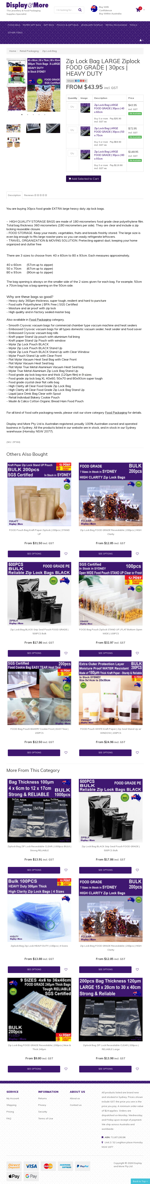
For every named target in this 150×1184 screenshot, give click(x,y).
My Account (12, 1098)
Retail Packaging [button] (116, 25)
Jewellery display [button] (92, 25)
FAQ (8, 1118)
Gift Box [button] (49, 25)
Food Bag (14, 25)
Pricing (10, 1111)
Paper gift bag (32, 25)
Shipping (11, 1105)
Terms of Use (45, 1118)
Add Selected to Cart (84, 178)
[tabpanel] (33, 85)
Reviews (35, 195)
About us (75, 1098)
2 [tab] (28, 115)
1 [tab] (22, 115)
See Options (34, 553)
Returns (42, 1098)
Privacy (42, 1105)
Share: (76, 80)
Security (42, 1111)
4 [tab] (39, 115)
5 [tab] (45, 115)
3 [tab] (33, 115)
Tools (133, 25)
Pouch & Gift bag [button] (67, 25)
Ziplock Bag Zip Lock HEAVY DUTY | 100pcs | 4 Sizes (39, 945)
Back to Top (140, 1181)
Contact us (76, 1105)
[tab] (36, 195)
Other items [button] (15, 32)
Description (14, 195)
